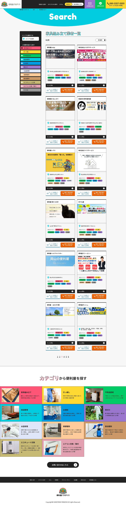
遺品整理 (26, 59)
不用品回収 (27, 55)
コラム (61, 4)
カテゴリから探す (53, 4)
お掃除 (26, 63)
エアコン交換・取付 (30, 85)
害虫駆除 (26, 78)
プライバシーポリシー (66, 480)
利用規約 (54, 480)
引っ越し (26, 51)
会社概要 (78, 480)
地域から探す (42, 4)
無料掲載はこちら (100, 480)
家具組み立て (28, 47)
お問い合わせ (88, 480)
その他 (26, 89)
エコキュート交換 (29, 82)
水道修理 (26, 70)
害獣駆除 (26, 74)
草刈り (26, 66)
